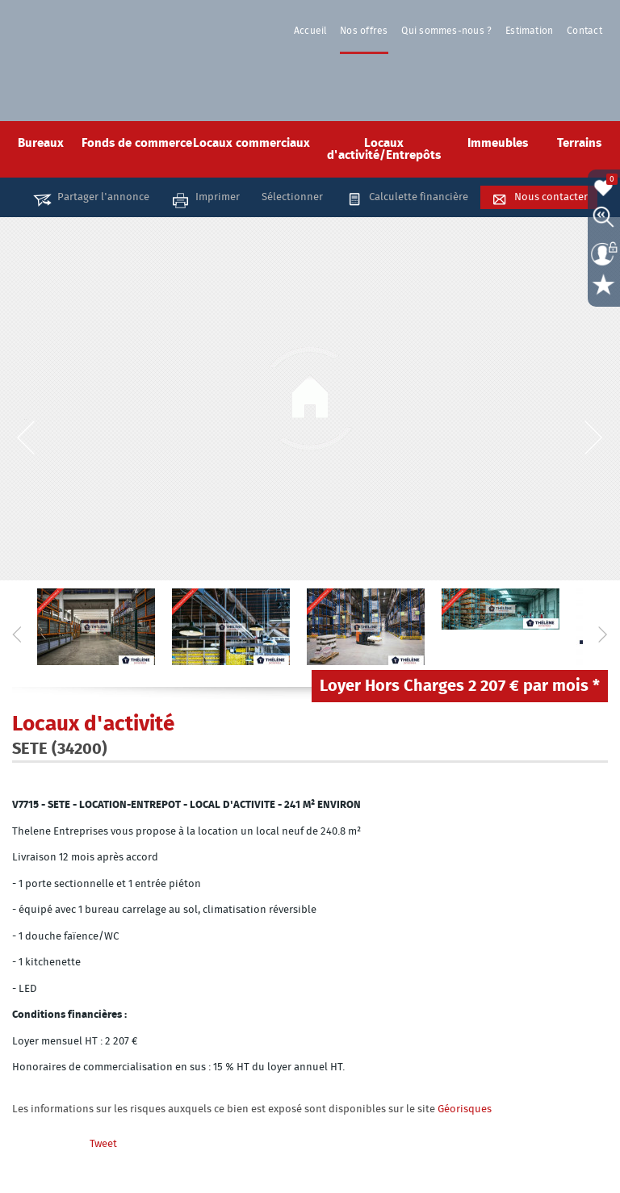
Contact (585, 31)
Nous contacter (551, 197)
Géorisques (465, 1109)
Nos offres (368, 31)
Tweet (103, 1144)
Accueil (316, 31)
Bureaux (41, 143)
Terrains (579, 143)
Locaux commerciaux (251, 143)
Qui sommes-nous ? (450, 31)
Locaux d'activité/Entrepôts (384, 149)
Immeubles (497, 143)
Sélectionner (292, 197)
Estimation (531, 31)
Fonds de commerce (137, 143)
